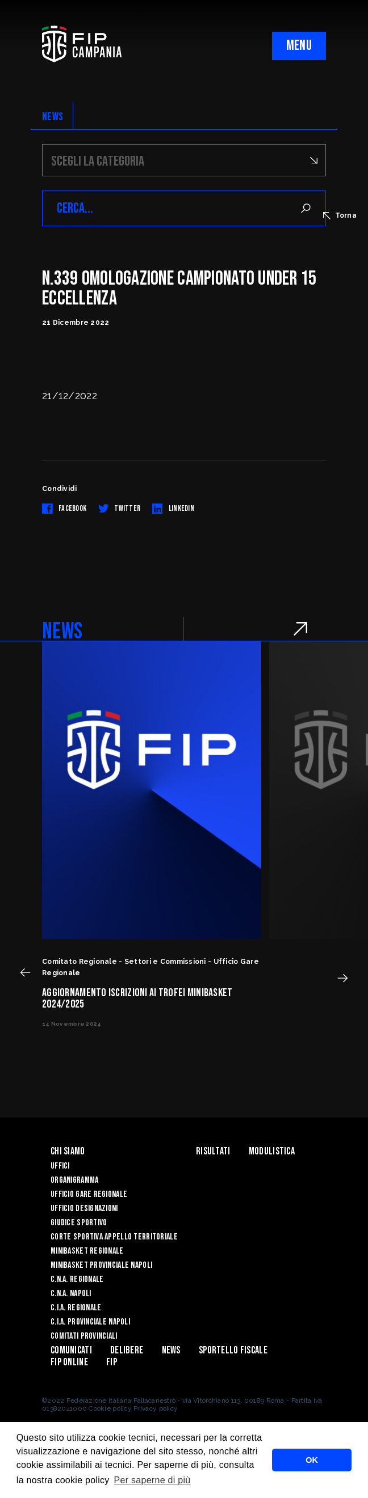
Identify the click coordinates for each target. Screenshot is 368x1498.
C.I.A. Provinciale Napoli (90, 1322)
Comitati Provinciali (84, 1336)
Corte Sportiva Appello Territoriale (114, 1237)
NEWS (52, 117)
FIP (111, 1362)
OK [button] (312, 1460)
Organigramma (74, 1180)
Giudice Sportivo (79, 1222)
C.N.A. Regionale (77, 1279)
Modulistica (272, 1151)
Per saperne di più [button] (152, 1480)
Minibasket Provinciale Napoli (101, 1265)
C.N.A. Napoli (71, 1293)
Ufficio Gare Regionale (89, 1194)
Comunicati (71, 1350)
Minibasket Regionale (87, 1251)
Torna (340, 215)
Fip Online (69, 1362)
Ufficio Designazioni (84, 1208)
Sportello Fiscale (233, 1350)
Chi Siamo (68, 1151)
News (171, 1350)
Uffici (60, 1166)
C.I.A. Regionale (76, 1307)
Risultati (213, 1151)
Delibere (126, 1350)
